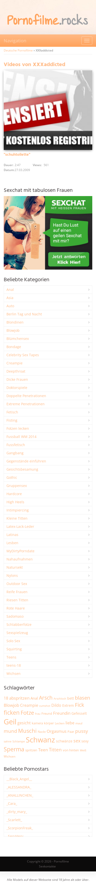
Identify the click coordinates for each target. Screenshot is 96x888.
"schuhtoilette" (17, 155)
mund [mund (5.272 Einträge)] (10, 731)
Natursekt (14, 567)
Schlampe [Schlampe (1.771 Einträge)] (18, 741)
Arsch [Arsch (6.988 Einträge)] (46, 697)
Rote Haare (15, 608)
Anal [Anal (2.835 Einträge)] (34, 698)
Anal (10, 289)
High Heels (15, 502)
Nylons (12, 575)
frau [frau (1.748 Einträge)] (37, 713)
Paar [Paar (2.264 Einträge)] (70, 731)
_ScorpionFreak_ (19, 828)
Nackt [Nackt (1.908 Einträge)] (42, 732)
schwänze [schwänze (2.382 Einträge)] (64, 741)
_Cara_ (11, 803)
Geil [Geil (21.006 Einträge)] (10, 722)
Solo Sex (13, 640)
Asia (9, 297)
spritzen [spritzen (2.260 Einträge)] (31, 750)
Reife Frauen (17, 591)
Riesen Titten (17, 600)
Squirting (14, 649)
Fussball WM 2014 (21, 436)
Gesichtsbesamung (22, 469)
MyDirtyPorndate (20, 551)
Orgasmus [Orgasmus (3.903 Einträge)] (56, 731)
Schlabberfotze (19, 624)
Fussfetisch (15, 444)
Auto (10, 306)
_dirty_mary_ (16, 811)
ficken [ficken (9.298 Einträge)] (12, 712)
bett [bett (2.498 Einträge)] (70, 698)
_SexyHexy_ (15, 836)
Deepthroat (15, 371)
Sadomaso (15, 616)
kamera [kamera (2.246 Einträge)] (37, 723)
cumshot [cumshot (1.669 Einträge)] (44, 706)
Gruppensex (16, 485)
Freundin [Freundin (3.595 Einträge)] (61, 713)
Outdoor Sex (16, 583)
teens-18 (13, 665)
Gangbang (15, 453)
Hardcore (14, 493)
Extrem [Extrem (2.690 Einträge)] (68, 705)
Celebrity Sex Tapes (22, 355)
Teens (11, 657)
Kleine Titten (17, 518)
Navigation (15, 41)
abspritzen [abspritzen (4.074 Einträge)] (19, 698)
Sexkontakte (47, 866)
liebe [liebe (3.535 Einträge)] (69, 723)
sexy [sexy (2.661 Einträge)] (85, 741)
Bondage (13, 346)
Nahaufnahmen (19, 559)
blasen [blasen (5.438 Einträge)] (82, 697)
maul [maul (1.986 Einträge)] (78, 723)
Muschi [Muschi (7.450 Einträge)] (27, 730)
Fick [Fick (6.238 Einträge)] (79, 704)
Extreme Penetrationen (25, 404)
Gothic (11, 477)
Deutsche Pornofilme (18, 50)
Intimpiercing (17, 510)
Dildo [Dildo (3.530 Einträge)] (56, 705)
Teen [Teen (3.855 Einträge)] (43, 750)
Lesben (12, 542)
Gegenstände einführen (26, 461)
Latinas (12, 534)
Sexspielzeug (17, 632)
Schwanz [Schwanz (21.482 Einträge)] (40, 740)
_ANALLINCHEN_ (19, 795)
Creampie (14, 363)
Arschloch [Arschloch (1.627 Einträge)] (60, 698)
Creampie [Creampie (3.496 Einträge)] (29, 705)
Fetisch (12, 412)
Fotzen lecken (17, 428)
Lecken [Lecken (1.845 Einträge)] (59, 723)
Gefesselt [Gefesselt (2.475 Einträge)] (79, 713)
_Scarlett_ (14, 819)
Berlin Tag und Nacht (24, 314)
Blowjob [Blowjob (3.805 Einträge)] (11, 705)
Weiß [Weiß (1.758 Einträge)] (83, 750)
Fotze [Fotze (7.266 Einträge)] (27, 712)
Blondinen (15, 322)
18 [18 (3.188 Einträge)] (6, 698)
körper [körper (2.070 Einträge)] (49, 723)
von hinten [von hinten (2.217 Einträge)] (71, 750)
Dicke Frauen (17, 379)
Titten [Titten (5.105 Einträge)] (55, 749)
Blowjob (13, 330)
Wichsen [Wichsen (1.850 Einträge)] (9, 756)
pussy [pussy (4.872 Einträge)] (81, 731)
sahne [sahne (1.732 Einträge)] (7, 741)
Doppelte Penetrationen (26, 395)
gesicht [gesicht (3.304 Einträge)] (24, 723)
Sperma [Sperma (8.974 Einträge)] (14, 749)
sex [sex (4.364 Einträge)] (76, 741)
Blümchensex (17, 338)
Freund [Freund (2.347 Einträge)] (46, 713)
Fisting (11, 420)
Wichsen (13, 673)
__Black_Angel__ (19, 779)
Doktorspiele (16, 387)
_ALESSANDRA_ (18, 787)
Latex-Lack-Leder (20, 526)
